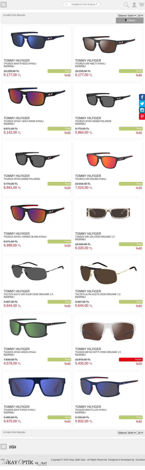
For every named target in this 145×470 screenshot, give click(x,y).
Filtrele (129, 20)
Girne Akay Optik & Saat (31, 5)
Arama (126, 5)
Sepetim (141, 5)
